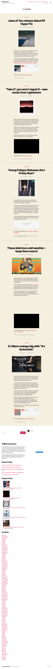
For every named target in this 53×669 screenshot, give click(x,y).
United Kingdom (18, 236)
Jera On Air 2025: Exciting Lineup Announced (10, 474)
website (24, 75)
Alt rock (16, 158)
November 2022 (5, 549)
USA (34, 334)
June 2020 (4, 587)
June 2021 (4, 571)
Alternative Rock (24, 235)
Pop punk (27, 334)
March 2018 (4, 623)
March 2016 (4, 651)
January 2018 (4, 625)
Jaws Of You (15, 73)
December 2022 (5, 548)
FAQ (37, 1)
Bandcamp (29, 231)
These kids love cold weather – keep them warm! (26, 249)
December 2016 (5, 641)
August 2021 (4, 569)
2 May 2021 (31, 176)
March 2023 (4, 544)
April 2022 (4, 558)
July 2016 (3, 646)
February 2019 (4, 608)
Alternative (20, 235)
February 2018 (4, 624)
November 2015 (5, 654)
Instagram (29, 75)
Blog (34, 1)
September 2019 (5, 599)
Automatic (18, 73)
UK (15, 236)
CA (18, 334)
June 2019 (4, 603)
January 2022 (4, 562)
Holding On (35, 284)
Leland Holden (24, 176)
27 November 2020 (31, 352)
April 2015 (4, 658)
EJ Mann (23, 421)
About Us (31, 1)
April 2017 (4, 636)
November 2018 (5, 612)
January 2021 (4, 578)
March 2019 (4, 607)
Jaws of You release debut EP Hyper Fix (26, 22)
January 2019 (4, 609)
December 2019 (5, 595)
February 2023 (4, 545)
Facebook (25, 155)
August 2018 (4, 616)
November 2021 (5, 565)
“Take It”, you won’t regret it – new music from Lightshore (26, 91)
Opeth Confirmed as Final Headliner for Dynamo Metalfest (12, 472)
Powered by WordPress (15, 666)
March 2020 (4, 591)
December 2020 (5, 579)
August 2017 (4, 630)
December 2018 (5, 611)
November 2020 (5, 581)
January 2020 (4, 594)
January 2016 (4, 653)
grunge (29, 235)
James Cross (23, 27)
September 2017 (5, 629)
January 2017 (4, 640)
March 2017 (4, 637)
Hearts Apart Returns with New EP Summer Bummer (11, 465)
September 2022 (5, 552)
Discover (26, 17)
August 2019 (4, 600)
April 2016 (4, 650)
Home (47, 1)
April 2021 (4, 574)
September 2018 (5, 615)
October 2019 (4, 598)
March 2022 (4, 560)
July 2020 (4, 586)
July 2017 (3, 632)
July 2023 (4, 539)
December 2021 (5, 564)
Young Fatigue (24, 236)
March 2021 (4, 575)
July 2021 (3, 570)
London (31, 235)
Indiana (19, 158)
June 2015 (4, 657)
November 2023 (5, 537)
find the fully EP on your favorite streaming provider (25, 62)
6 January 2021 (30, 254)
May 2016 (3, 649)
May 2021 (3, 573)
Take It (25, 158)
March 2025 (4, 535)
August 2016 (4, 645)
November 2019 (5, 596)
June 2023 (4, 540)
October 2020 (4, 582)
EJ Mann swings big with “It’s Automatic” (26, 347)
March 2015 (4, 659)
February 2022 (4, 561)
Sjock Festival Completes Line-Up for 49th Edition (11, 467)
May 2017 (3, 634)
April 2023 (4, 543)
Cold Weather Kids (22, 334)
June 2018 (4, 619)
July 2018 (3, 617)
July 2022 (3, 554)
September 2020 (5, 583)
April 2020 (4, 590)
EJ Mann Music (15, 417)
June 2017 (4, 633)
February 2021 (4, 577)
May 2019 (3, 604)
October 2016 (4, 644)
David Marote (5, 528)
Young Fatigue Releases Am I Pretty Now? (26, 171)
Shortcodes (46, 3)
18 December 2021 (31, 27)
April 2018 (4, 621)
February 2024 (4, 536)
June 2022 (4, 556)
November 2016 (5, 642)
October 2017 (4, 628)
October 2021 (4, 566)
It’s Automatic (18, 417)
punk (34, 235)
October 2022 (4, 550)
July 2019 (3, 602)
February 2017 (4, 638)
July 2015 (3, 655)
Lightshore (22, 158)
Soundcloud (16, 232)
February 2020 (4, 592)
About (28, 1)
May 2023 (4, 541)
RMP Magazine (5, 1)
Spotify (15, 331)
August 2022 (4, 553)
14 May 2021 (31, 95)
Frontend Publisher (41, 1)
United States (29, 158)
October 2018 (4, 613)
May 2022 (3, 557)
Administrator (5, 498)
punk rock (36, 235)
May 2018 (3, 620)
